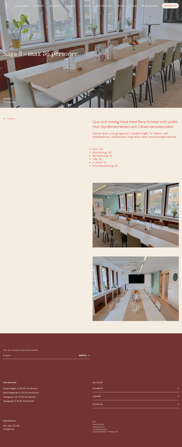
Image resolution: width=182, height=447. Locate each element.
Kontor (87, 5)
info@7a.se (8, 429)
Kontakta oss (170, 5)
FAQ (94, 422)
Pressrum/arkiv (98, 424)
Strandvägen (21, 5)
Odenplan (70, 5)
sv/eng (133, 5)
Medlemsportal (149, 5)
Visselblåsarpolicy (100, 429)
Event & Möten (104, 5)
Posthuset (38, 5)
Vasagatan (54, 5)
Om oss (121, 5)
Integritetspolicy (99, 427)
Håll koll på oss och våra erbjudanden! (20, 350)
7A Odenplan (9, 102)
